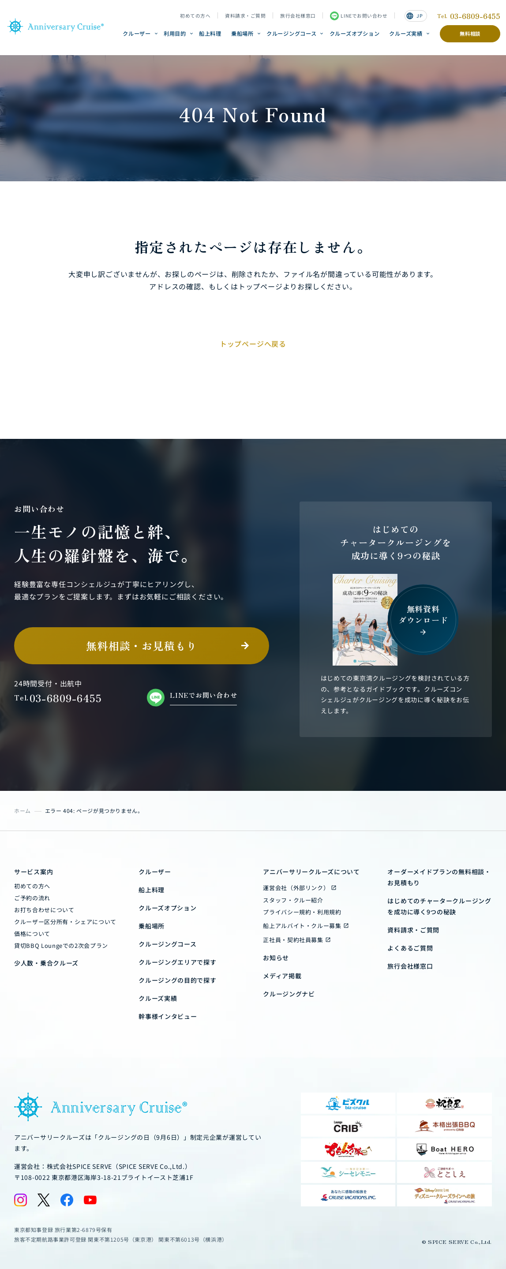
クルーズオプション (355, 33)
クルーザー (137, 33)
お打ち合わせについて (44, 910)
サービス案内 (33, 871)
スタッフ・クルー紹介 (293, 900)
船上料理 (210, 33)
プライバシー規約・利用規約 (302, 912)
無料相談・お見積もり (141, 645)
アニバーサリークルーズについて (311, 871)
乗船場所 (242, 33)
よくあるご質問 (410, 947)
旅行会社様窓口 (298, 16)
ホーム (22, 810)
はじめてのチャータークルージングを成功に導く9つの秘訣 (439, 906)
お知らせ (276, 957)
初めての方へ (195, 16)
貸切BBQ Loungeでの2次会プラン (61, 945)
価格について (32, 933)
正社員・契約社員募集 (293, 940)
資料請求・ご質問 (245, 16)
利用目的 (175, 33)
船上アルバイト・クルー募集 (302, 925)
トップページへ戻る (253, 343)
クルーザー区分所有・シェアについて (65, 921)
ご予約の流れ (32, 898)
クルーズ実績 (405, 33)
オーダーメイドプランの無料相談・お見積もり (439, 877)
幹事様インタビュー (168, 1016)
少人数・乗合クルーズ (46, 962)
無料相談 (470, 33)
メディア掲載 (282, 975)
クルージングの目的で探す (177, 980)
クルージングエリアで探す (177, 962)
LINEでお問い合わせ (358, 15)
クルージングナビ (289, 993)
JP (414, 16)
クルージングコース (291, 33)
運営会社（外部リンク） (296, 887)
